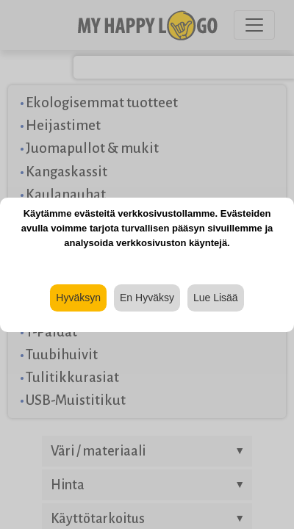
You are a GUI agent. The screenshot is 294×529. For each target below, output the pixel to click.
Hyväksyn (78, 297)
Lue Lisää (215, 297)
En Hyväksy (147, 297)
